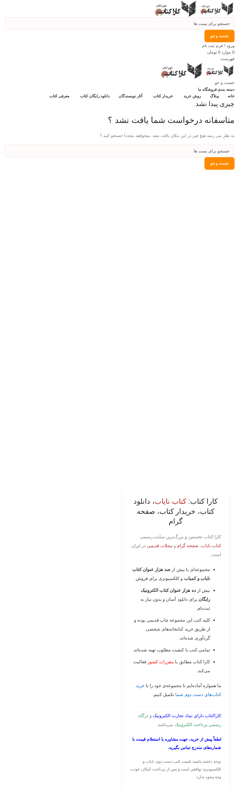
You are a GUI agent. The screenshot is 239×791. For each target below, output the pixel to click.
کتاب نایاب (211, 545)
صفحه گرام (187, 545)
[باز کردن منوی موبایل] (228, 58)
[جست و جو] (119, 23)
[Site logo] (216, 8)
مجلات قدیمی (160, 545)
